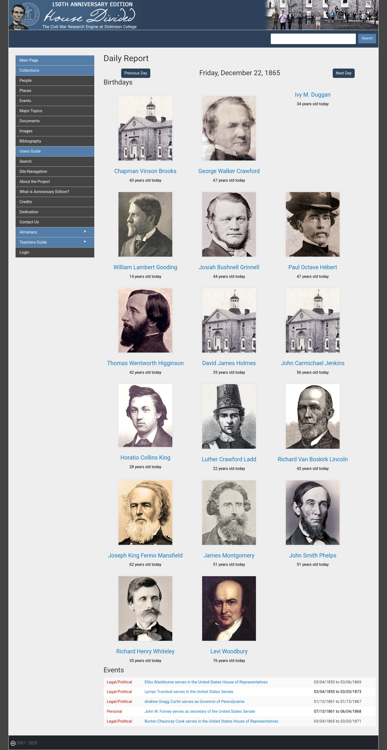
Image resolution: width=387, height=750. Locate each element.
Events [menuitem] (25, 100)
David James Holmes (229, 363)
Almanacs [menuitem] (53, 233)
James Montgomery (229, 555)
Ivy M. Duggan (313, 94)
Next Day (344, 73)
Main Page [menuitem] (28, 60)
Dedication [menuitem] (28, 212)
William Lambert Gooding (145, 267)
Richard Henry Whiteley (145, 651)
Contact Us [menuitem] (29, 222)
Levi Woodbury (229, 651)
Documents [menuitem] (29, 121)
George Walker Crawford (229, 171)
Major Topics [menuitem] (30, 110)
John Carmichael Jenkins (313, 363)
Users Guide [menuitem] (30, 151)
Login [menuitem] (24, 252)
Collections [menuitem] (29, 70)
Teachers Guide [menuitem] (53, 243)
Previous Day (135, 73)
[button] (145, 159)
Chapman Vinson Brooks (145, 171)
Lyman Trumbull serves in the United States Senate (189, 691)
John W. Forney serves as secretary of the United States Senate (200, 711)
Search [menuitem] (25, 161)
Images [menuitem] (26, 131)
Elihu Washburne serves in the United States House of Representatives (206, 682)
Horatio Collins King (145, 457)
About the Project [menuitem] (34, 181)
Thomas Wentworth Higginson (145, 363)
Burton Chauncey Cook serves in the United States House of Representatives (211, 721)
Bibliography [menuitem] (30, 141)
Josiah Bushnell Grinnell (229, 267)
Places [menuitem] (25, 90)
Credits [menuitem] (25, 201)
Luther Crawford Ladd (229, 459)
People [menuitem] (25, 80)
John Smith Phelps (312, 555)
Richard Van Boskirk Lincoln (313, 459)
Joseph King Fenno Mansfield (145, 555)
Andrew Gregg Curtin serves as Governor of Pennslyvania (194, 701)
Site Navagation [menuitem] (33, 171)
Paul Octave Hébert (313, 267)
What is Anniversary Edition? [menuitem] (44, 191)
